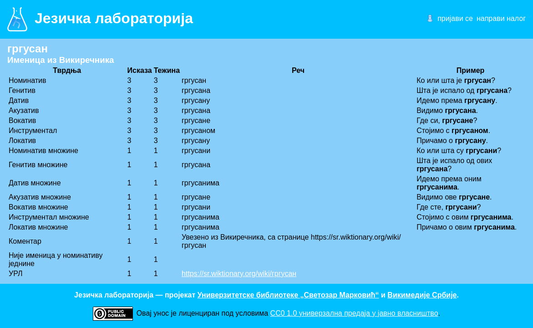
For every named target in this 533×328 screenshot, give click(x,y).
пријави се (455, 18)
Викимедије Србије (422, 295)
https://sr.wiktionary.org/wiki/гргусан (239, 273)
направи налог (501, 18)
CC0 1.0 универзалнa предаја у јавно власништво (354, 313)
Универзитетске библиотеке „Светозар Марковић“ (288, 295)
